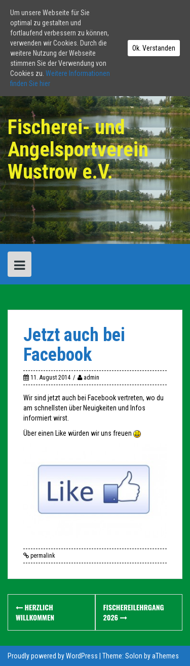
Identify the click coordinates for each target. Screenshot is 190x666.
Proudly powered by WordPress (53, 656)
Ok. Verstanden (153, 48)
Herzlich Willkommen (35, 612)
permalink (42, 555)
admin (91, 377)
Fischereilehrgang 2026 (133, 612)
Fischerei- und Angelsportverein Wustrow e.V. (78, 149)
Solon (133, 656)
